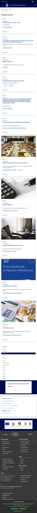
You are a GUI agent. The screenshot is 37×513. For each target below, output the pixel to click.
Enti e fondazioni (5, 447)
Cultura (4, 355)
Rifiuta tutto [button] (22, 508)
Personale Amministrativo (7, 451)
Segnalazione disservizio (25, 477)
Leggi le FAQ (23, 479)
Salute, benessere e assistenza (8, 466)
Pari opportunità (6, 362)
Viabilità (4, 378)
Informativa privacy (6, 495)
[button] (18, 511)
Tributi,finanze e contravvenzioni (8, 462)
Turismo (4, 376)
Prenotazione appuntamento (26, 475)
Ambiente (4, 349)
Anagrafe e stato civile (25, 441)
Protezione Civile (6, 364)
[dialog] (18, 506)
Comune (4, 353)
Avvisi (5, 18)
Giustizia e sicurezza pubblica (7, 460)
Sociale (4, 369)
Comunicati (5, 324)
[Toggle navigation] (2, 5)
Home (2, 10)
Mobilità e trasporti (24, 451)
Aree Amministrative (6, 443)
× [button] (35, 501)
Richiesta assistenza (24, 481)
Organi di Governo (5, 441)
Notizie (5, 37)
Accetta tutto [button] (14, 508)
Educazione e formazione (7, 459)
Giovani (4, 360)
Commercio (5, 351)
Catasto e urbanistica (24, 449)
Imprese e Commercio (24, 447)
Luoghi (22, 468)
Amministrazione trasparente (7, 493)
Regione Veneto (4, 1)
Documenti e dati (5, 453)
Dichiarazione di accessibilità (7, 499)
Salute (4, 367)
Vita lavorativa (23, 445)
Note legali (4, 497)
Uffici (3, 445)
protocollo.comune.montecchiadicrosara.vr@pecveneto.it (11, 486)
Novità (6, 10)
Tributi (4, 374)
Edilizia (4, 358)
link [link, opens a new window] (28, 506)
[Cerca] (34, 5)
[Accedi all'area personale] (32, 1)
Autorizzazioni (5, 468)
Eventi (22, 470)
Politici (3, 449)
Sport (4, 371)
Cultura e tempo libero (25, 443)
